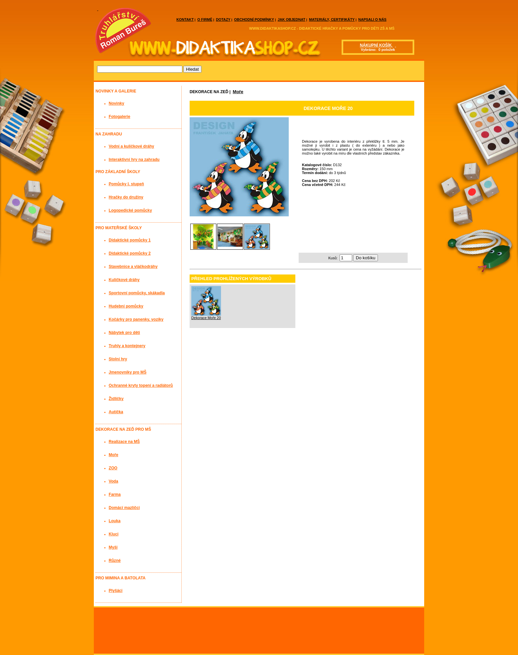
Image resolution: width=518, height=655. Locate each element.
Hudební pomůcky (126, 306)
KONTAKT (185, 19)
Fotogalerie (119, 116)
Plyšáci (116, 590)
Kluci (114, 534)
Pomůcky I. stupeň (126, 184)
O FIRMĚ (204, 19)
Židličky (116, 398)
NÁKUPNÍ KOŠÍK (376, 45)
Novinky (116, 103)
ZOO (113, 468)
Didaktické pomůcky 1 (130, 240)
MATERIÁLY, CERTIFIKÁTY (331, 19)
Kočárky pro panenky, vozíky (136, 319)
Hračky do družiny (126, 197)
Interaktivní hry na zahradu (134, 159)
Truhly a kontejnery (127, 346)
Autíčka (116, 412)
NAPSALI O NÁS (372, 19)
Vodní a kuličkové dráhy (131, 146)
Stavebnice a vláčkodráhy (133, 266)
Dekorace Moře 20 (206, 318)
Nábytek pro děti (124, 332)
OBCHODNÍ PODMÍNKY (254, 19)
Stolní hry (118, 359)
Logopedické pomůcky (130, 210)
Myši (113, 547)
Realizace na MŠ (124, 441)
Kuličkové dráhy (124, 279)
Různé (115, 560)
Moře (238, 91)
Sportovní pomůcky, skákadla (137, 293)
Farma (115, 494)
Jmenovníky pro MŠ (127, 372)
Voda (113, 481)
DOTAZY (223, 19)
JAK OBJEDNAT (291, 19)
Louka (115, 521)
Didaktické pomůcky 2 (130, 253)
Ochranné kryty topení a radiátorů (141, 385)
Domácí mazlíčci (124, 507)
